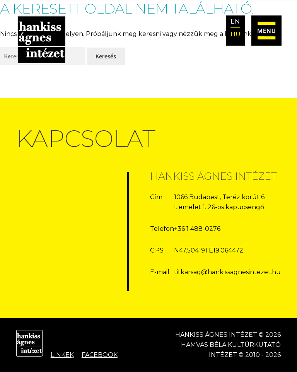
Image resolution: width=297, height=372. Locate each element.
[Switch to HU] (235, 35)
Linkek (62, 354)
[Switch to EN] (235, 22)
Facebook (100, 354)
